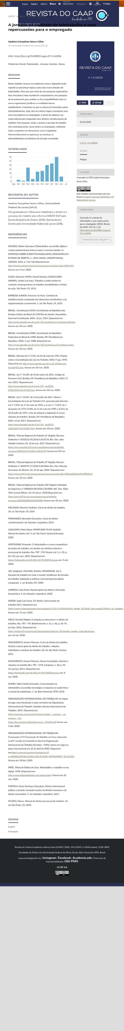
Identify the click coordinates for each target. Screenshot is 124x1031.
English (11, 826)
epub (98, 102)
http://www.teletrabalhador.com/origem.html (29, 775)
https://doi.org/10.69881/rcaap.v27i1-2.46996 (37, 56)
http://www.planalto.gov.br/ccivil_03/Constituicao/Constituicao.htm (41, 344)
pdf (83, 102)
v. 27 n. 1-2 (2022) (36, 16)
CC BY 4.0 (62, 867)
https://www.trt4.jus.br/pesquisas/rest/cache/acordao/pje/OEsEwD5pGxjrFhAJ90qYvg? (50, 474)
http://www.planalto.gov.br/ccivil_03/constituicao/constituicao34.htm (41, 322)
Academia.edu (82, 858)
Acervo (21, 16)
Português (13, 831)
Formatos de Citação (94, 239)
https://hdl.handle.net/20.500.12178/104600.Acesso (33, 672)
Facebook (64, 858)
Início (11, 16)
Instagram (49, 858)
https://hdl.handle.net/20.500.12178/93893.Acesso (33, 560)
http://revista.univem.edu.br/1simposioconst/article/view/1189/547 (41, 265)
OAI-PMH (71, 861)
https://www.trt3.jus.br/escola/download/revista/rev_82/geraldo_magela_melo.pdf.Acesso (51, 631)
